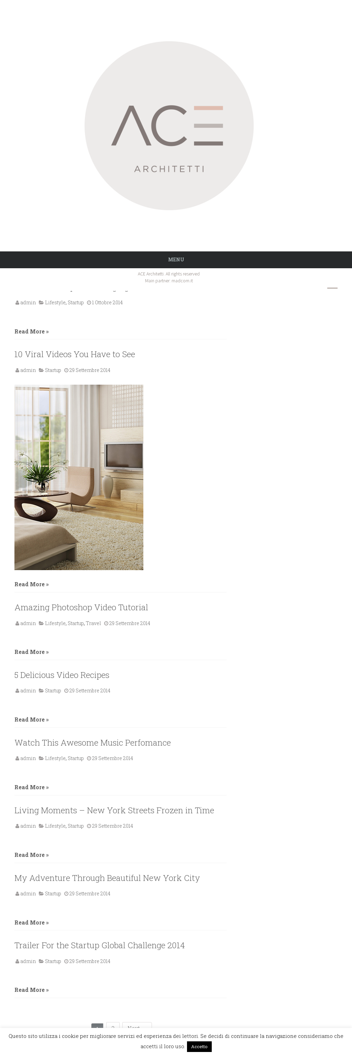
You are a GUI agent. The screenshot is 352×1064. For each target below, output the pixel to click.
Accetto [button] (199, 1046)
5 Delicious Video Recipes (61, 674)
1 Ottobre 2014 (107, 302)
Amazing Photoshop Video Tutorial (81, 607)
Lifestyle (55, 302)
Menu (176, 259)
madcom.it (182, 281)
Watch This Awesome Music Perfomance (92, 742)
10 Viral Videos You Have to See (74, 354)
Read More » (31, 331)
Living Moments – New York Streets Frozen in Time (114, 810)
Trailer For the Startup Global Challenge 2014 (99, 945)
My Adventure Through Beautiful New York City (107, 877)
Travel (93, 623)
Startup (76, 302)
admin (28, 302)
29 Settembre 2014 (89, 370)
